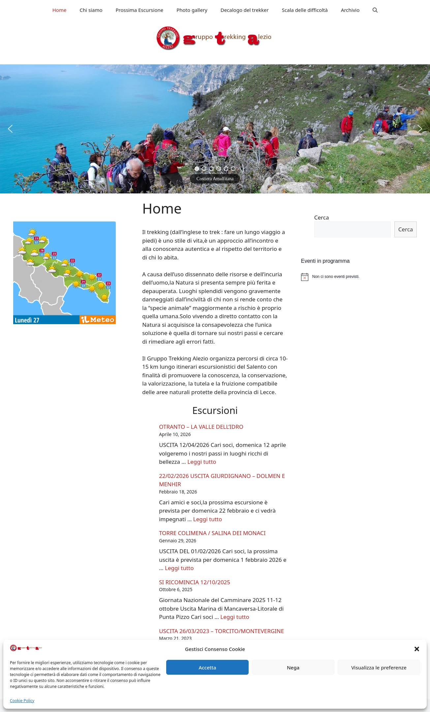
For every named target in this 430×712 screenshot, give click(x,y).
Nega (293, 667)
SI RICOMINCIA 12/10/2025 (194, 582)
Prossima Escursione (140, 10)
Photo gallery (191, 10)
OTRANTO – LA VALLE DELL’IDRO (201, 426)
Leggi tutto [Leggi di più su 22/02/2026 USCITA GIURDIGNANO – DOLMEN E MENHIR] (207, 519)
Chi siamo (90, 10)
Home (59, 10)
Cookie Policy (22, 700)
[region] (215, 128)
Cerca (321, 217)
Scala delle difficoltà (305, 10)
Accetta (207, 667)
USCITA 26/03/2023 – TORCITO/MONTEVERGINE (221, 631)
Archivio (350, 10)
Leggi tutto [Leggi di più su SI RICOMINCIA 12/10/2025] (234, 617)
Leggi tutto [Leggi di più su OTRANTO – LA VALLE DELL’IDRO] (201, 461)
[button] (417, 649)
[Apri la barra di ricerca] (375, 10)
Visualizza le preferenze (379, 667)
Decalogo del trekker (245, 10)
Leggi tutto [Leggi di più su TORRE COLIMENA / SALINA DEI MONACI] (179, 568)
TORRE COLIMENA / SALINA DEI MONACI (212, 533)
